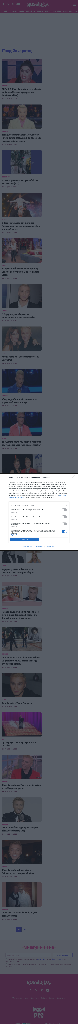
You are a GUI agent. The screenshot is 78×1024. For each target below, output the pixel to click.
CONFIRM (24, 539)
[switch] (64, 509)
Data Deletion (27, 546)
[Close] (74, 477)
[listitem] (39, 505)
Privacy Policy (50, 546)
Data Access (39, 546)
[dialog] (39, 512)
